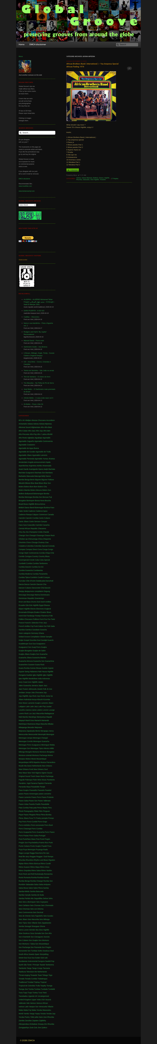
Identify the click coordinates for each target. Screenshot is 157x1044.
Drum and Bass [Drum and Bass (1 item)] (25, 602)
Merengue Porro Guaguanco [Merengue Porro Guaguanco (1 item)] (30, 745)
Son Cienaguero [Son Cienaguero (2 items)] (37, 937)
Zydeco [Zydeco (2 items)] (44, 1028)
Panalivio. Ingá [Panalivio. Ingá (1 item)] (24, 783)
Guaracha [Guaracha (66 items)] (43, 654)
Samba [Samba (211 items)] (46, 888)
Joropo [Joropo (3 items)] (28, 693)
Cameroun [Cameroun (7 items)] (43, 515)
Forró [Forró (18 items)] (42, 619)
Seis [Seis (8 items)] (20, 902)
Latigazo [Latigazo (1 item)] (22, 706)
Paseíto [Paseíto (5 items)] (32, 804)
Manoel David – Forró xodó (34, 341)
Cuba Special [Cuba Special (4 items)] (44, 560)
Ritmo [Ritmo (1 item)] (26, 864)
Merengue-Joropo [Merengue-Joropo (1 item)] (26, 738)
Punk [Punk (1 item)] (51, 843)
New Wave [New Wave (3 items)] (23, 773)
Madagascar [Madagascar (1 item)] (49, 713)
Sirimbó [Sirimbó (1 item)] (32, 930)
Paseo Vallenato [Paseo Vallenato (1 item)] (44, 801)
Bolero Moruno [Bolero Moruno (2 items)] (36, 490)
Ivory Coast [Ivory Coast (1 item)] (23, 682)
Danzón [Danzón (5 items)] (47, 588)
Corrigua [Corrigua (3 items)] (28, 556)
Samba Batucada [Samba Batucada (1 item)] (36, 891)
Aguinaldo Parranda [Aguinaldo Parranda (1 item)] (26, 459)
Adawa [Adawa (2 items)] (30, 424)
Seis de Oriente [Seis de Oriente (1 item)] (25, 916)
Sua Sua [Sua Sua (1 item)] (31, 958)
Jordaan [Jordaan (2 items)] (22, 693)
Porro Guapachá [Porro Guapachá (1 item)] (25, 832)
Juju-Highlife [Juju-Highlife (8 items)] (23, 696)
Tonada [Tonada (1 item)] (21, 979)
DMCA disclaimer (24, 179)
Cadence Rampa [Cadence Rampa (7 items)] (25, 515)
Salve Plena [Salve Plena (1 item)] (38, 888)
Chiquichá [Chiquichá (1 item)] (47, 539)
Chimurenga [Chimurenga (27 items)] (33, 539)
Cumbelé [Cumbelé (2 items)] (22, 563)
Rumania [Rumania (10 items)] (27, 877)
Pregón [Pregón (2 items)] (47, 839)
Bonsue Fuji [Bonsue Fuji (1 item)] (47, 497)
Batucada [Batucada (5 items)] (30, 476)
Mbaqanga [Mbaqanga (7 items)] (23, 727)
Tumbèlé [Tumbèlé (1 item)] (51, 989)
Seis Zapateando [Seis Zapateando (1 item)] (44, 923)
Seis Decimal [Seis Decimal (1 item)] (38, 912)
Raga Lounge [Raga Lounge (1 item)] (24, 853)
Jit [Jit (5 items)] (47, 689)
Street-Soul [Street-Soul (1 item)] (23, 958)
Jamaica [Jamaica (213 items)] (35, 686)
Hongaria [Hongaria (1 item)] (22, 675)
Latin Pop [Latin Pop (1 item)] (42, 706)
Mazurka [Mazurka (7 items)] (44, 724)
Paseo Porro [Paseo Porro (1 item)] (36, 797)
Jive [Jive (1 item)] (50, 689)
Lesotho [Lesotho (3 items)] (22, 710)
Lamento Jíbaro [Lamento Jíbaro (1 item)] (47, 703)
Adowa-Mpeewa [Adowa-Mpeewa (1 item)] (45, 424)
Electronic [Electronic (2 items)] (40, 609)
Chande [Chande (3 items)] (46, 532)
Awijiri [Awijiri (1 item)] (46, 469)
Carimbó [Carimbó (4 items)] (39, 525)
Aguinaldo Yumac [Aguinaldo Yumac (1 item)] (41, 459)
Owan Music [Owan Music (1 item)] (40, 776)
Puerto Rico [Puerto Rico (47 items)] (43, 843)
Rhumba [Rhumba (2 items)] (22, 860)
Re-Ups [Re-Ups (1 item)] (46, 853)
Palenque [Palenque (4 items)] (29, 780)
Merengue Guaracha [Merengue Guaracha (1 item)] (41, 741)
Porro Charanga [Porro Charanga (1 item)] (25, 829)
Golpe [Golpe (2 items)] (21, 640)
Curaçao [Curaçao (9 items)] (46, 577)
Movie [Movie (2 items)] (33, 759)
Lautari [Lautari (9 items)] (49, 706)
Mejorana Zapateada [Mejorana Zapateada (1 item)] (27, 731)
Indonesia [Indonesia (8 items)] (46, 679)
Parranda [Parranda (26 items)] (48, 783)
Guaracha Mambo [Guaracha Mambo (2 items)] (39, 658)
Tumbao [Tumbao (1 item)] (37, 989)
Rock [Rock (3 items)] (21, 874)
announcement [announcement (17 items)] (40, 462)
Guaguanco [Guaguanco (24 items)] (40, 644)
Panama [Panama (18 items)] (34, 783)
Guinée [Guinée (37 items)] (45, 668)
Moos (21, 56)
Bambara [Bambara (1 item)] (49, 473)
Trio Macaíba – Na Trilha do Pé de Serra (39, 383)
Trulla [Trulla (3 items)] (38, 986)
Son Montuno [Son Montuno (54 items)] (44, 940)
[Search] (127, 44)
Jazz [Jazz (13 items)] (45, 686)
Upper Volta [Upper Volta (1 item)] (36, 1000)
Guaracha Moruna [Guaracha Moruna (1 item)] (26, 661)
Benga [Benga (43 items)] (27, 480)
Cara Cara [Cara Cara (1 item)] (23, 525)
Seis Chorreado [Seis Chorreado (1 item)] (47, 905)
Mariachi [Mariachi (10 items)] (38, 720)
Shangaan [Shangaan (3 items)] (35, 926)
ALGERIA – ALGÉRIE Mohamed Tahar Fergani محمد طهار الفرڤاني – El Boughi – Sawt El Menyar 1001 (39, 302)
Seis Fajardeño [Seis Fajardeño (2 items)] (37, 916)
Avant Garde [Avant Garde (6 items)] (23, 469)
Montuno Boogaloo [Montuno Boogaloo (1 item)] (47, 752)
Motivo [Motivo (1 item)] (28, 759)
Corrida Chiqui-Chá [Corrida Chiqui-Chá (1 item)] (46, 553)
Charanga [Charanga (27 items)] (40, 535)
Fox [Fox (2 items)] (45, 619)
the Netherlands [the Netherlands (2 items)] (41, 972)
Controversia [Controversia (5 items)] (34, 553)
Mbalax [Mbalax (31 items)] (50, 724)
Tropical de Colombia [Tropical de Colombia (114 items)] (27, 986)
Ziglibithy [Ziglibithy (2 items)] (42, 1021)
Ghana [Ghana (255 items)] (41, 633)
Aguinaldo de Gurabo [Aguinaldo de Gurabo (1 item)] (27, 452)
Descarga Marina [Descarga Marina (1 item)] (33, 595)
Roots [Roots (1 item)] (21, 877)
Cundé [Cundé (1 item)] (40, 577)
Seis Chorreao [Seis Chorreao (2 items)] (24, 909)
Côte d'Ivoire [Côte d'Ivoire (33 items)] (31, 581)
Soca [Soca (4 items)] (32, 933)
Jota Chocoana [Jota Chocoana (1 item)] (37, 693)
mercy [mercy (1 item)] (51, 731)
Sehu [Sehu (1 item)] (50, 898)
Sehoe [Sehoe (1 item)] (45, 898)
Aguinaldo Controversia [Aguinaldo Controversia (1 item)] (44, 441)
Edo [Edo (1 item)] (27, 605)
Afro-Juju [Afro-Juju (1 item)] (39, 431)
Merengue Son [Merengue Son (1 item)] (24, 748)
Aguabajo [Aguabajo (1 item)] (38, 438)
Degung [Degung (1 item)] (47, 591)
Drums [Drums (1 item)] (33, 602)
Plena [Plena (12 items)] (38, 815)
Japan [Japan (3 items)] (40, 686)
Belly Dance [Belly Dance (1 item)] (46, 476)
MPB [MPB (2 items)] (31, 762)
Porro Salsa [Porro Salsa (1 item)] (33, 836)
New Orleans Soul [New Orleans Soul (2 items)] (41, 769)
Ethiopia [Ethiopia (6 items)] (30, 612)
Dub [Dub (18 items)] (38, 602)
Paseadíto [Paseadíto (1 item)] (33, 790)
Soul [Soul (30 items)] (52, 951)
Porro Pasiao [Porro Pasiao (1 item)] (24, 836)
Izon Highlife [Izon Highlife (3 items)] (33, 682)
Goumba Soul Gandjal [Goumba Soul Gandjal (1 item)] (38, 640)
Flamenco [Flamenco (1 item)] (45, 616)
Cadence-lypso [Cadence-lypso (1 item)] (41, 511)
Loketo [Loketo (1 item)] (39, 710)
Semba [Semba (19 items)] (21, 926)
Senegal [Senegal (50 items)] (28, 926)
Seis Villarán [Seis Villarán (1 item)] (33, 923)
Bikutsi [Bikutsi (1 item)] (27, 483)
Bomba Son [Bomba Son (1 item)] (37, 497)
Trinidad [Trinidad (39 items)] (30, 982)
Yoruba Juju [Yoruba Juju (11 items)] (50, 1014)
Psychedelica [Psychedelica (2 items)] (33, 843)
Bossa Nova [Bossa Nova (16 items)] (39, 501)
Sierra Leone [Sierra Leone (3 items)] (24, 930)
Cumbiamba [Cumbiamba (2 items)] (38, 570)
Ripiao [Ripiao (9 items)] (21, 864)
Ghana (101, 178)
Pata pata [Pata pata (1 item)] (33, 808)
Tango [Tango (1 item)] (29, 968)
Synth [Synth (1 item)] (21, 965)
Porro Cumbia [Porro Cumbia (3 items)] (37, 829)
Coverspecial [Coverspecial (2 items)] (24, 560)
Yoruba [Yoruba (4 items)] (43, 1014)
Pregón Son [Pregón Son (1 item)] (23, 843)
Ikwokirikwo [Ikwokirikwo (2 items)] (33, 679)
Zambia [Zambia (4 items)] (22, 1021)
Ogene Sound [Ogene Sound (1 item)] (46, 773)
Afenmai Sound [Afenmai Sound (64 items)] (25, 427)
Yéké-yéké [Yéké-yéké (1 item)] (34, 1017)
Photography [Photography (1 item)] (29, 811)
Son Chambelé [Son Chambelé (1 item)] (24, 937)
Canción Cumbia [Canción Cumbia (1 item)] (32, 518)
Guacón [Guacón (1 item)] (50, 640)
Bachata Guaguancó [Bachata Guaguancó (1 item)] (27, 473)
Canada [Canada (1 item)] (51, 515)
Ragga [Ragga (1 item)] (32, 853)
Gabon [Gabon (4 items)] (40, 626)
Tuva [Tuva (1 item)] (40, 993)
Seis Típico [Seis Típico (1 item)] (23, 923)
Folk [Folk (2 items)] (51, 616)
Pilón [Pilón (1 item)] (41, 811)
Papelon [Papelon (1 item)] (41, 783)
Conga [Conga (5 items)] (44, 549)
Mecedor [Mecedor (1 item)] (30, 727)
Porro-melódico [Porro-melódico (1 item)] (25, 825)
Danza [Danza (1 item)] (21, 584)
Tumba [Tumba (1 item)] (31, 989)
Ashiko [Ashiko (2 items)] (39, 466)
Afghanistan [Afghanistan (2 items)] (35, 427)
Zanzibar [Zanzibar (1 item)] (28, 1021)
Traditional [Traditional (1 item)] (23, 982)
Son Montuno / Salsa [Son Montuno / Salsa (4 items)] (27, 944)
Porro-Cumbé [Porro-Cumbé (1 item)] (32, 822)
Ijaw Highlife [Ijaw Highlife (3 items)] (23, 679)
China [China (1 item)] (40, 539)
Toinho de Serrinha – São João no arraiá (39, 370)
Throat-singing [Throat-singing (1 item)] (24, 975)
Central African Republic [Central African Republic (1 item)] (28, 528)
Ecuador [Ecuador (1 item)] (22, 605)
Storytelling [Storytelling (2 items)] (44, 954)
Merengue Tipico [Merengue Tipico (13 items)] (37, 748)
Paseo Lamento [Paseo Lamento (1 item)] (25, 797)
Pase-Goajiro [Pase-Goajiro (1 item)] (24, 790)
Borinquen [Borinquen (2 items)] (31, 501)
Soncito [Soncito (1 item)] (47, 937)
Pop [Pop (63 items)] (20, 822)
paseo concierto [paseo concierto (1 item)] (45, 794)
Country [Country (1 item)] (35, 556)
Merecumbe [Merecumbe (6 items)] (23, 734)
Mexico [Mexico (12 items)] (46, 748)
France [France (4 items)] (21, 623)
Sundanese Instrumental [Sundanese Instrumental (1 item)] (28, 961)
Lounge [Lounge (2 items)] (52, 710)
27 (129, 68)
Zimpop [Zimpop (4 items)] (41, 1024)
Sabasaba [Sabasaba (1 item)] (30, 884)
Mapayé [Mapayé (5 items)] (22, 720)
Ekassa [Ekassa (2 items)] (47, 605)
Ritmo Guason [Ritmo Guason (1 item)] (24, 867)
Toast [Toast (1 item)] (40, 975)
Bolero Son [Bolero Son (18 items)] (46, 490)
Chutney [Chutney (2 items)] (41, 542)
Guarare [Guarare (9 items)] (31, 665)
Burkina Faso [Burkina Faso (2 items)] (49, 508)
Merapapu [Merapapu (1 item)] (44, 731)
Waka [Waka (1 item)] (21, 1010)
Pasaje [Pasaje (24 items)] (42, 787)
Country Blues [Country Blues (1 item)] (44, 556)
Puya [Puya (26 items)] (21, 850)
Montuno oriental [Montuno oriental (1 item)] (25, 755)
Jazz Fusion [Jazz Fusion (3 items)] (23, 689)
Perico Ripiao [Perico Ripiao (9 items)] (42, 808)
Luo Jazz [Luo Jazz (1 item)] (32, 713)
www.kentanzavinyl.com (27, 191)
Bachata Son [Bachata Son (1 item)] (40, 473)
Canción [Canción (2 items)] (22, 518)
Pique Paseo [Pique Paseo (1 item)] (24, 815)
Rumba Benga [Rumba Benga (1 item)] (24, 881)
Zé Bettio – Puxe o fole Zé (33, 404)
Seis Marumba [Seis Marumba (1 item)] (33, 919)
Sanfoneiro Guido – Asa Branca (35, 347)
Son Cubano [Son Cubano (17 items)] (23, 940)
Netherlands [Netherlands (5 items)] (36, 766)
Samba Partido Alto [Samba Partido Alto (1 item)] (26, 898)
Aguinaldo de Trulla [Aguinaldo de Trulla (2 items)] (43, 452)
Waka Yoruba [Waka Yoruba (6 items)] (37, 1010)
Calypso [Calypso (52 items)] (35, 515)
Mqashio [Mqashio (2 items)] (36, 762)
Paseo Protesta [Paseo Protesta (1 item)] (47, 797)
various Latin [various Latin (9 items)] (24, 1007)
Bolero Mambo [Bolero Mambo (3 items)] (24, 490)
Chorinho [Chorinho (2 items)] (22, 542)
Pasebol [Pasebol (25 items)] (48, 790)
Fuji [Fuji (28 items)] (32, 626)
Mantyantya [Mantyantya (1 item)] (41, 717)
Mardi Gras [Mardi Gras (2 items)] (29, 720)
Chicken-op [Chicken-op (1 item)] (23, 539)
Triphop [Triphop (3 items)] (37, 982)
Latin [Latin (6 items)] (28, 706)
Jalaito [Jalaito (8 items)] (40, 682)
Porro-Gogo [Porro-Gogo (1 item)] (42, 822)
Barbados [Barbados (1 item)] (22, 476)
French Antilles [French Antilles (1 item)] (24, 626)
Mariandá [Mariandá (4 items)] (45, 720)
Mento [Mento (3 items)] (37, 731)
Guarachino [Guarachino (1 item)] (23, 665)
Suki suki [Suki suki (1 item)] (44, 958)
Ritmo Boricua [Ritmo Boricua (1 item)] (34, 864)
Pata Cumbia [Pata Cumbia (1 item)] (24, 808)
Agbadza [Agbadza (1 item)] (30, 438)
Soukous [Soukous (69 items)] (46, 951)
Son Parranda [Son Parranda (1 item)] (36, 947)
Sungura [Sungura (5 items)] (41, 961)
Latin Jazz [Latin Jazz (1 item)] (34, 706)
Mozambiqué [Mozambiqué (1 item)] (41, 759)
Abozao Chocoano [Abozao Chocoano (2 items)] (39, 420)
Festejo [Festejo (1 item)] (38, 616)
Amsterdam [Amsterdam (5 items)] (23, 462)
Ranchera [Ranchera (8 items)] (39, 853)
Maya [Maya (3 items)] (38, 724)
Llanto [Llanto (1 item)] (34, 710)
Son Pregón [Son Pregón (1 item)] (46, 947)
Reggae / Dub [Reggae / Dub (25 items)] (41, 857)
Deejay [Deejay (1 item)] (21, 591)
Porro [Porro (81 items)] (24, 822)
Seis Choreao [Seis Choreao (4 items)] (35, 905)
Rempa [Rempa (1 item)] (50, 857)
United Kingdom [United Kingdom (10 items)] (25, 1000)
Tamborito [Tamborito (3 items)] (22, 968)
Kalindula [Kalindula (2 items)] (27, 699)
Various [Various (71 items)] (33, 1003)
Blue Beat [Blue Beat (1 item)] (35, 483)
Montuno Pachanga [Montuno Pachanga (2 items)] (39, 755)
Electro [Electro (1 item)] (33, 609)
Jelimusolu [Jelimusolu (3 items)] (32, 689)
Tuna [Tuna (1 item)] (21, 993)
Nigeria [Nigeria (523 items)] (38, 773)
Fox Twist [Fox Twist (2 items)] (51, 619)
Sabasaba (86, 179)
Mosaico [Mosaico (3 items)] (22, 759)
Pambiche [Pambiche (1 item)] (51, 780)
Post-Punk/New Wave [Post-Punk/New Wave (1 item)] (27, 839)
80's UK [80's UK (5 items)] (22, 420)
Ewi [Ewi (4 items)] (24, 616)
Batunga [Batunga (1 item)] (38, 476)
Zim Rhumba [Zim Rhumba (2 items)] (49, 1024)
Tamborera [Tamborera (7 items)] (49, 965)
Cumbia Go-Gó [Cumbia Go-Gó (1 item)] (37, 567)
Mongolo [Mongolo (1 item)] (28, 752)
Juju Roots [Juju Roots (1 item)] (41, 696)
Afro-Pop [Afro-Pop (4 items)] (33, 434)
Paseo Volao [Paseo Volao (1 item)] (24, 804)
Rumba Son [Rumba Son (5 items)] (48, 881)
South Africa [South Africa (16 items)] (23, 954)
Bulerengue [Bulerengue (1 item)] (39, 508)
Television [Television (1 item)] (30, 972)
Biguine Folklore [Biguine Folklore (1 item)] (47, 480)
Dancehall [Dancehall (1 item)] (49, 581)
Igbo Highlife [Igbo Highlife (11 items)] (48, 675)
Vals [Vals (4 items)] (28, 1003)
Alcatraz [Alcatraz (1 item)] (52, 459)
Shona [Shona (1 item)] (42, 926)
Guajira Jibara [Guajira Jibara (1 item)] (24, 654)
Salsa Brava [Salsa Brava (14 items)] (23, 888)
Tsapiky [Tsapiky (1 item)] (43, 986)
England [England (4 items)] (47, 609)
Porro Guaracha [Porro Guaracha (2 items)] (38, 832)
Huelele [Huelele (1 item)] (29, 675)
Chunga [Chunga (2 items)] (34, 542)
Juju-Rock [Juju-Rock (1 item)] (33, 696)
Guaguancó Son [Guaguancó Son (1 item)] (25, 647)
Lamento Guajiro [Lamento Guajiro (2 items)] (34, 703)
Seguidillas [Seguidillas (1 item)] (38, 898)
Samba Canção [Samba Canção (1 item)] (25, 895)
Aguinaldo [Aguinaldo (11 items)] (46, 438)
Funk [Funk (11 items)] (36, 626)
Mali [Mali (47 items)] (20, 717)
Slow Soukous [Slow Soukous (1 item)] (24, 933)
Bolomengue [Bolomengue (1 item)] (38, 494)
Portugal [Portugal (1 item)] (42, 836)
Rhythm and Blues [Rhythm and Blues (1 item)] (41, 860)
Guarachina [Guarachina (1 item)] (49, 661)
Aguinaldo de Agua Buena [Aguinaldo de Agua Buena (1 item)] (29, 448)
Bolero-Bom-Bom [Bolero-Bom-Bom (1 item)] (31, 487)
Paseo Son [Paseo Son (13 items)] (33, 801)
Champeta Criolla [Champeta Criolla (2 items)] (35, 532)
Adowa (78, 178)
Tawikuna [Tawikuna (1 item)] (22, 972)
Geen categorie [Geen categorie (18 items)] (25, 633)
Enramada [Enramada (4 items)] (23, 612)
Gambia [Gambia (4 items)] (22, 630)
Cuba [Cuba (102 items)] (37, 560)
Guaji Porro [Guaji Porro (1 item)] (36, 647)
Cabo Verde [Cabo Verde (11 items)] (23, 511)
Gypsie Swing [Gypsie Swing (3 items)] (24, 672)
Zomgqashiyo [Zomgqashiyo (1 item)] (24, 1028)
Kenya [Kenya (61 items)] (34, 699)
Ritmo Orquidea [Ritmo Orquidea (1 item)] (25, 870)
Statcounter (23, 260)
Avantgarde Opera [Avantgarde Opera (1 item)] (36, 469)
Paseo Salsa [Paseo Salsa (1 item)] (24, 801)
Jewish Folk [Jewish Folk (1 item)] (41, 689)
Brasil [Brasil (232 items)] (21, 504)
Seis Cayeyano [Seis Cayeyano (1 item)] (42, 902)
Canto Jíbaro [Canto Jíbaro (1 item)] (24, 521)
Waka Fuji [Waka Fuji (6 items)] (27, 1010)
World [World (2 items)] (21, 1014)
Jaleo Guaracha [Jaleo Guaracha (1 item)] (25, 686)
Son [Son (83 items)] (43, 933)
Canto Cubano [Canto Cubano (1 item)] (44, 518)
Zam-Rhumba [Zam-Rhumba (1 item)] (48, 1017)
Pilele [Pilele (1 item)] (36, 811)
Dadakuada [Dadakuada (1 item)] (40, 581)
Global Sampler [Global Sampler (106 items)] (46, 637)
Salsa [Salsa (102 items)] (36, 884)
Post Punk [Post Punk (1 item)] (40, 839)
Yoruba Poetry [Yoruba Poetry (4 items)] (24, 1017)
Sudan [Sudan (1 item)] (37, 958)
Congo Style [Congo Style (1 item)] (23, 553)
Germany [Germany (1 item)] (34, 633)
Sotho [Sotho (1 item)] (40, 951)
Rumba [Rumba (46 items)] (34, 877)
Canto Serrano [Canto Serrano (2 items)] (34, 521)
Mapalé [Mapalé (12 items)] (49, 717)
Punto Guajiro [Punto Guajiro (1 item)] (35, 846)
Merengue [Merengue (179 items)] (50, 734)
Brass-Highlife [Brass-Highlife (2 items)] (29, 504)
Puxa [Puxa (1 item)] (49, 846)
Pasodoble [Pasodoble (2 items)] (45, 804)
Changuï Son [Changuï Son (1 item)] (24, 535)
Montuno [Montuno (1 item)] (35, 752)
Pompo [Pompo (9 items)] (51, 818)
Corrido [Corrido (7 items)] (21, 556)
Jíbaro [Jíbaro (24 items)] (21, 699)
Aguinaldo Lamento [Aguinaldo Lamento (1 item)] (39, 455)
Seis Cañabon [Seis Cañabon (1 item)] (24, 905)
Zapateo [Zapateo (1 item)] (35, 1021)
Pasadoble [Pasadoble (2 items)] (35, 787)
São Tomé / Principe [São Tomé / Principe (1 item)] (31, 965)
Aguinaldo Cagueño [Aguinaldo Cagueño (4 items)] (26, 441)
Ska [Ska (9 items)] (37, 930)
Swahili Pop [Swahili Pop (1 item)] (49, 961)
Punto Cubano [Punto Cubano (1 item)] (24, 846)
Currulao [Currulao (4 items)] (22, 581)
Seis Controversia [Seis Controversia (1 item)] (26, 912)
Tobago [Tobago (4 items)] (45, 975)
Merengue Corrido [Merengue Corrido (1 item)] (26, 741)
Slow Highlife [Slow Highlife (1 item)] (44, 930)
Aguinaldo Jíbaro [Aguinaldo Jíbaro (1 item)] (25, 455)
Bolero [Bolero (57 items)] (21, 487)
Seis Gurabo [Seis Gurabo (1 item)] (48, 916)
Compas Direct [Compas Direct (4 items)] (31, 549)
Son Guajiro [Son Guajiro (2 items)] (33, 940)
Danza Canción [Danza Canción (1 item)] (30, 584)
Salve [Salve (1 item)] (31, 888)
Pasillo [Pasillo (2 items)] (37, 804)
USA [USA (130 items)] (43, 1000)
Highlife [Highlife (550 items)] (50, 672)
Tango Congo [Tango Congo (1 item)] (37, 968)
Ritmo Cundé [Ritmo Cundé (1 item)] (45, 864)
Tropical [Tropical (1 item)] (43, 982)
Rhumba (79, 179)
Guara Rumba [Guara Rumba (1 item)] (24, 668)
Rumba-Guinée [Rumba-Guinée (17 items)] (43, 877)
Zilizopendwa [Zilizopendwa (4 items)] (24, 1024)
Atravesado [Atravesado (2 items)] (46, 466)
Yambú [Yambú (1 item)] (26, 1014)
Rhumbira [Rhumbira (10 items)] (29, 860)
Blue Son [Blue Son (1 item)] (47, 483)
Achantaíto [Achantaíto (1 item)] (23, 424)
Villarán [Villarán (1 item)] (50, 1007)
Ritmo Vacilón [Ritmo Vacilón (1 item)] (46, 870)
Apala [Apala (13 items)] (48, 462)
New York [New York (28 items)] (31, 773)
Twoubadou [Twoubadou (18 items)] (23, 996)
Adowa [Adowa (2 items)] (36, 424)
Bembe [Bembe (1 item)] (21, 480)
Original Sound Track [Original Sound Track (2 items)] (27, 776)
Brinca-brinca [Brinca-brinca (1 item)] (40, 504)
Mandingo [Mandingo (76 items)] (32, 717)
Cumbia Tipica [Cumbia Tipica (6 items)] (24, 577)
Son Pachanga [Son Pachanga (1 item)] (24, 947)
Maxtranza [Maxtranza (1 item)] (31, 724)
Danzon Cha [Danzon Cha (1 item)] (41, 584)
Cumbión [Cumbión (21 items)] (33, 577)
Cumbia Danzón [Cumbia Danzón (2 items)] (25, 567)
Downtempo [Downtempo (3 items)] (39, 598)
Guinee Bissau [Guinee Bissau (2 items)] (35, 668)
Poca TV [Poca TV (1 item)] (32, 818)
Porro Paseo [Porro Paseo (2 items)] (50, 832)
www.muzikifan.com (25, 186)
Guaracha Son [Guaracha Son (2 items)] (38, 661)
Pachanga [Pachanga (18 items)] (49, 776)
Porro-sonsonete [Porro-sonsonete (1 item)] (37, 825)
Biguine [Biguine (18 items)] (38, 480)
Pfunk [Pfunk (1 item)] (21, 811)
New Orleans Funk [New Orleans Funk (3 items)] (26, 769)
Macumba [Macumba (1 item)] (40, 713)
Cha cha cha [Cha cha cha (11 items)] (24, 532)
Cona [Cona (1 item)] (40, 549)
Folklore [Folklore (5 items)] (36, 619)
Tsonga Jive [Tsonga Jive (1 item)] (23, 989)
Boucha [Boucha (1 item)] (48, 501)
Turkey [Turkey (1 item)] (35, 993)
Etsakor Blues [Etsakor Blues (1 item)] (45, 612)
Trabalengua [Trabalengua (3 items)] (42, 979)
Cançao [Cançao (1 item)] (44, 521)
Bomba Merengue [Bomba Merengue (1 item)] (26, 497)
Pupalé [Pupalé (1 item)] (44, 846)
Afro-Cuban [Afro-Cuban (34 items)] (23, 431)
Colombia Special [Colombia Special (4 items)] (41, 546)
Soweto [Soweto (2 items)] (31, 954)
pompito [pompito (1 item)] (45, 818)
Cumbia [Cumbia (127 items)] (29, 563)
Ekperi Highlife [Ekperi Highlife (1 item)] (24, 609)
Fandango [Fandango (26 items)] (31, 616)
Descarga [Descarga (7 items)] (22, 595)
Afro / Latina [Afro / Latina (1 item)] (42, 434)
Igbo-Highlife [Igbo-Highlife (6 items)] (37, 675)
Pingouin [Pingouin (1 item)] (46, 811)
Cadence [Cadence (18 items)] (31, 511)
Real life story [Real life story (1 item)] (24, 857)
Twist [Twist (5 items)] (45, 993)
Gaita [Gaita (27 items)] (52, 626)
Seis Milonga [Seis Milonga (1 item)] (44, 919)
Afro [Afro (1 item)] (42, 427)
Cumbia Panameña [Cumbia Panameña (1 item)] (40, 574)
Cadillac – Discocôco (31, 317)
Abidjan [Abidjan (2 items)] (28, 420)
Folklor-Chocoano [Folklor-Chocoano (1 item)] (26, 619)
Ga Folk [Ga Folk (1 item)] (47, 626)
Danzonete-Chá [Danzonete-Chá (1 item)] (38, 588)
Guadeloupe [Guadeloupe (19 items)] (23, 644)
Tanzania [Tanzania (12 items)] (46, 968)
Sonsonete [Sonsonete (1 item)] (23, 951)
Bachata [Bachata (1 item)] (52, 469)
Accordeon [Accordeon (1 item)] (50, 420)
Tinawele (103, 179)
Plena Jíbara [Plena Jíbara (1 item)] (24, 818)
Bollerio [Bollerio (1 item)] (22, 494)
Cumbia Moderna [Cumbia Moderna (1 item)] (25, 574)
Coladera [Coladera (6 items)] (22, 546)
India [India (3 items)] (40, 679)
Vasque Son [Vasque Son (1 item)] (33, 1007)
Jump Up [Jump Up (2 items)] (49, 696)
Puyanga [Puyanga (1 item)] (39, 850)
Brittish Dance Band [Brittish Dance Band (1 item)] (26, 508)
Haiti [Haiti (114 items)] (39, 672)
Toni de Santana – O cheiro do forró (37, 377)
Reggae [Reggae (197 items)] (33, 857)
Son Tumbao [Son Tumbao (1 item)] (32, 951)
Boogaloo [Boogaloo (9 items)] (22, 501)
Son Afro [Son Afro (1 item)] (48, 933)
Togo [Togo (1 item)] (50, 975)
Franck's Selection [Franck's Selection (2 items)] (32, 623)
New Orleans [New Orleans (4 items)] (47, 766)
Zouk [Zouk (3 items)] (32, 1028)
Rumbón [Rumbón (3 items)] (22, 884)
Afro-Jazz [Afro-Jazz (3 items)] (31, 431)
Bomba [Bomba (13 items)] (46, 494)
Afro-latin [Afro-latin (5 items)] (46, 431)
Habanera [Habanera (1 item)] (34, 672)
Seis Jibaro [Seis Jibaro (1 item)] (23, 919)
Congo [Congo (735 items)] (50, 549)
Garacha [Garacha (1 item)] (43, 630)
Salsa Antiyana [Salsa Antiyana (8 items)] (44, 884)
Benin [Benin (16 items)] (32, 480)
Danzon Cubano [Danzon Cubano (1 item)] (25, 588)
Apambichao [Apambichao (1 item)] (23, 466)
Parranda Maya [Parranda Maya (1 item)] (25, 787)
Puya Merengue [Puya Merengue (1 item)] (29, 850)
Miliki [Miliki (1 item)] (52, 748)
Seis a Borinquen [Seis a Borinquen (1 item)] (29, 902)
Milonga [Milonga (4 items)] (22, 752)
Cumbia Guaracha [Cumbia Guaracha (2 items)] (26, 570)
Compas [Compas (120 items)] (22, 549)
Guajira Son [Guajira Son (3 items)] (34, 654)
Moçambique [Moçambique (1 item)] (24, 762)
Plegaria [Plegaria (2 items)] (32, 815)
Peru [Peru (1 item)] (50, 808)
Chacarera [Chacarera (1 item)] (42, 528)
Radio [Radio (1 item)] (45, 850)
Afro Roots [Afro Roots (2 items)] (23, 438)
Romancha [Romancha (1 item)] (48, 874)
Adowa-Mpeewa (87, 178)
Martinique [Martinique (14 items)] (23, 724)
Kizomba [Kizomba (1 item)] (46, 699)
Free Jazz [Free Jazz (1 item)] (43, 623)
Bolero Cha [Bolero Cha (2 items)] (42, 487)
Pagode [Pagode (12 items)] (22, 780)
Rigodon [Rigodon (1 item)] (51, 860)
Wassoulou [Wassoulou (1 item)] (46, 1010)
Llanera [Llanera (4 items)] (28, 710)
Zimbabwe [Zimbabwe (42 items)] (33, 1024)
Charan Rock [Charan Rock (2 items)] (49, 535)
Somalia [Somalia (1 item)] (38, 933)
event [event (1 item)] (21, 616)
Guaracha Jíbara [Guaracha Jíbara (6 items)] (25, 658)
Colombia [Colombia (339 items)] (30, 546)
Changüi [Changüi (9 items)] (32, 535)
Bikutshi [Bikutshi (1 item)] (22, 483)
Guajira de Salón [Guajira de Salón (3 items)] (39, 651)
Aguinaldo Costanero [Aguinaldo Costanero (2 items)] (27, 445)
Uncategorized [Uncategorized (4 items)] (43, 996)
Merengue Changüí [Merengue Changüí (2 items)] (40, 738)
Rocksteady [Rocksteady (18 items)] (39, 874)
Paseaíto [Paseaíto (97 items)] (41, 790)
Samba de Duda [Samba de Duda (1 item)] (37, 895)
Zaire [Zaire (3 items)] (41, 1017)
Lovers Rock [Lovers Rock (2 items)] (23, 713)
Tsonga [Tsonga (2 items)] (49, 986)
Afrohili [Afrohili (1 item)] (49, 434)
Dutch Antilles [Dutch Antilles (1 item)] (45, 602)
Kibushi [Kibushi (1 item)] (40, 699)
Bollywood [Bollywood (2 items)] (29, 494)
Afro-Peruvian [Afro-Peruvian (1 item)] (24, 434)
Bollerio (95, 178)
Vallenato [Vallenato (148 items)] (22, 1003)
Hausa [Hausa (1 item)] (44, 672)
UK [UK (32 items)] (36, 996)
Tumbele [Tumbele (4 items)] (44, 989)
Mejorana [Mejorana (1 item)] (38, 727)
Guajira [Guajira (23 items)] (44, 647)
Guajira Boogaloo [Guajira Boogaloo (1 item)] (25, 651)
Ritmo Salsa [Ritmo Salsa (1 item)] (36, 870)
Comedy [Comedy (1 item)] (51, 546)
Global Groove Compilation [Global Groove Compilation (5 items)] (29, 637)
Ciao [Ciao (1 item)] (47, 542)
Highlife (106, 178)
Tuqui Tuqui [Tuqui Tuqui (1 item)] (27, 993)
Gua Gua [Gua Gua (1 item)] (32, 644)
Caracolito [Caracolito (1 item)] (31, 525)
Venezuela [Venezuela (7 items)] (43, 1007)
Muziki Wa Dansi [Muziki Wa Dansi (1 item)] (25, 766)
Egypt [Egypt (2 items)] (41, 605)
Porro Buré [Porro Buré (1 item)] (48, 825)
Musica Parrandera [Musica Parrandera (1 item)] (47, 762)
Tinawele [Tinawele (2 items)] (33, 975)
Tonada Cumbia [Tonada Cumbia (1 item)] (31, 979)
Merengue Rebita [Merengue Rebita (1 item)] (48, 745)
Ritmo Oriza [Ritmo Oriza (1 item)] (44, 867)
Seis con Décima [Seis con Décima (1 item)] (36, 909)
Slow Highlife (94, 179)
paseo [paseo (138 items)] (21, 794)
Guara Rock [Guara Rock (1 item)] (39, 665)
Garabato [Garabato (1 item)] (35, 630)
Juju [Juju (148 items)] (45, 693)
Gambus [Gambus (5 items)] (28, 630)
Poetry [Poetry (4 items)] (38, 818)
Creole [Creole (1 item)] (31, 560)
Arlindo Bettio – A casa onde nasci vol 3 (38, 398)
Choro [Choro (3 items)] (28, 542)
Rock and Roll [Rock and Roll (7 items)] (28, 874)
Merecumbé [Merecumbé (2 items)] (33, 734)
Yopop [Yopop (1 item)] (37, 1014)
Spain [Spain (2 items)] (37, 954)
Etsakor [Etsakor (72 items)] (37, 612)
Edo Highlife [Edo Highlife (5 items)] (34, 605)
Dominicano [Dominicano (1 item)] (45, 595)
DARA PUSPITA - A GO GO (34, 311)
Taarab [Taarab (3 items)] (42, 965)
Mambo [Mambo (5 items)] (25, 717)
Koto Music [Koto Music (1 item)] (23, 703)
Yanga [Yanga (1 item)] (32, 1014)
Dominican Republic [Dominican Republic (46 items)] (26, 598)
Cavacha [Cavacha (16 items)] (46, 525)
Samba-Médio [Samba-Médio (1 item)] (24, 891)
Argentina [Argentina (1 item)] (32, 466)
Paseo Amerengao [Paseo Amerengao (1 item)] (31, 794)
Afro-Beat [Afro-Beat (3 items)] (48, 427)
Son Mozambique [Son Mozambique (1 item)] (42, 944)
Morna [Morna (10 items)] (50, 755)
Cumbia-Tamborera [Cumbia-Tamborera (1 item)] (40, 563)
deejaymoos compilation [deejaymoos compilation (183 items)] (34, 591)
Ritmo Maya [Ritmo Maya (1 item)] (35, 867)
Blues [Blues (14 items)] (41, 483)
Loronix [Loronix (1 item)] (45, 710)
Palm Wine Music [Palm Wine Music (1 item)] (39, 780)
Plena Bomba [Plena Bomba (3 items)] (46, 815)
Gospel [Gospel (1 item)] (26, 640)
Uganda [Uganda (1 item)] (31, 996)
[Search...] (37, 133)
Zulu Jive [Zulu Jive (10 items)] (37, 1028)
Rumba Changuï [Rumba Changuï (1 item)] (36, 881)
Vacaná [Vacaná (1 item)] (48, 1000)
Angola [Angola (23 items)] (31, 462)
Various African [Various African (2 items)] (42, 1003)
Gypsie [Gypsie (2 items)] (50, 668)
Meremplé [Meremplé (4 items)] (42, 734)
